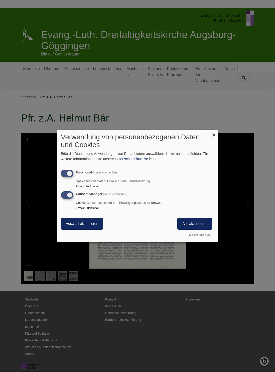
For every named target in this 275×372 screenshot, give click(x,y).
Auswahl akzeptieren (82, 224)
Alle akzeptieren (194, 224)
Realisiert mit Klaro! (200, 234)
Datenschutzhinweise (131, 159)
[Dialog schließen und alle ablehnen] (214, 133)
